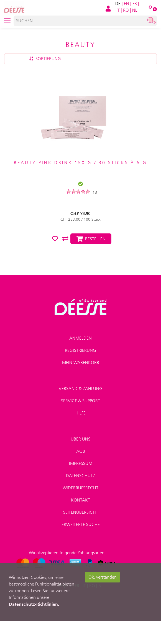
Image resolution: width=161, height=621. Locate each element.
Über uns (80, 439)
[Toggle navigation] (7, 21)
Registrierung (80, 350)
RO (126, 10)
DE (118, 3)
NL (134, 10)
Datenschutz (80, 475)
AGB (80, 451)
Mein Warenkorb (80, 362)
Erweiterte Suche (81, 524)
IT (118, 10)
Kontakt (80, 500)
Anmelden (80, 338)
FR (134, 3)
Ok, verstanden (102, 577)
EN (126, 3)
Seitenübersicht (80, 512)
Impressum (80, 463)
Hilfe (80, 413)
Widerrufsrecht (80, 487)
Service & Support (80, 400)
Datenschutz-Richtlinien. (34, 604)
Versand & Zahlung (81, 388)
